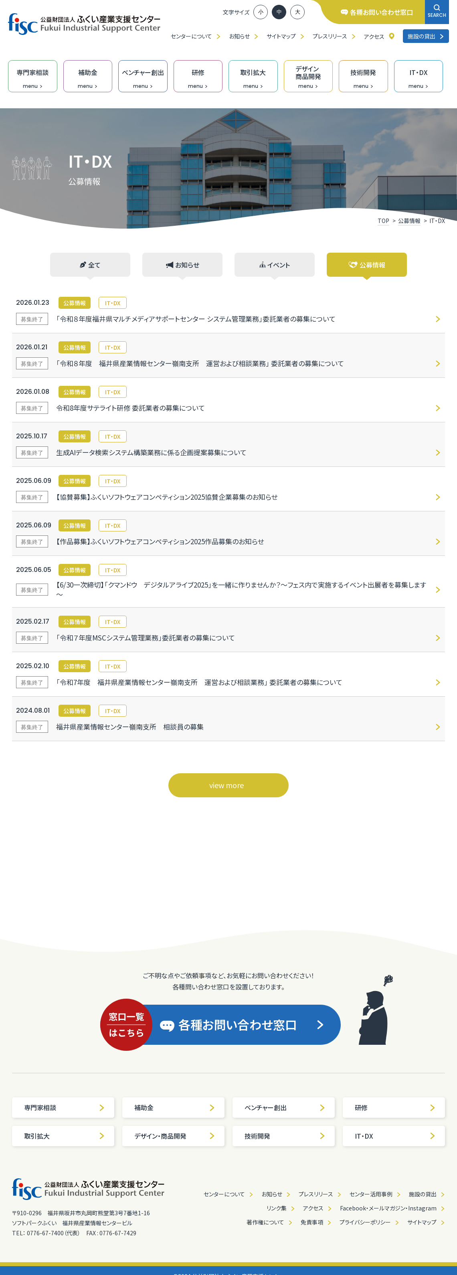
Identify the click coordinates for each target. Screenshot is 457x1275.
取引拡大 (64, 1136)
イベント (274, 265)
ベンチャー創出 (285, 1107)
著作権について (265, 1222)
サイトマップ (281, 36)
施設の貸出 (426, 36)
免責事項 (312, 1222)
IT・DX (395, 1136)
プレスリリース (330, 36)
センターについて (191, 36)
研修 (395, 1107)
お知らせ (239, 36)
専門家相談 (64, 1107)
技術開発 (285, 1136)
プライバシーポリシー (365, 1222)
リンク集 (277, 1208)
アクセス (374, 36)
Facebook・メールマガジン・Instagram (388, 1208)
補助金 (174, 1107)
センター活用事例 (371, 1194)
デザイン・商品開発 (174, 1136)
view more (226, 785)
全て (90, 265)
